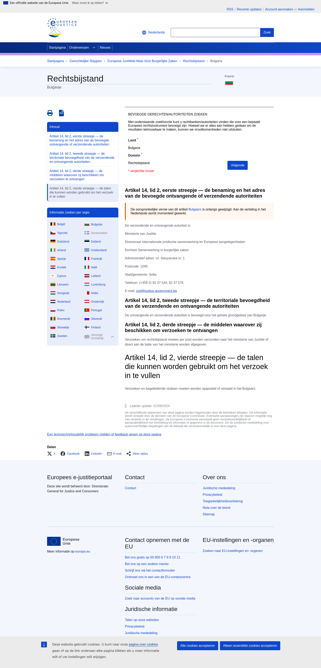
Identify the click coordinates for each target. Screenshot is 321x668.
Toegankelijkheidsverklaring (223, 501)
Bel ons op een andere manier (147, 564)
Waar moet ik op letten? (90, 2)
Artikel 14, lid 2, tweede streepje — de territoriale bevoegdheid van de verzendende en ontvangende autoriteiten (82, 157)
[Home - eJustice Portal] (62, 27)
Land (132, 140)
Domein (134, 155)
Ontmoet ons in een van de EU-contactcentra (157, 577)
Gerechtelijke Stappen (86, 61)
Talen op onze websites (142, 620)
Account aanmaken (279, 9)
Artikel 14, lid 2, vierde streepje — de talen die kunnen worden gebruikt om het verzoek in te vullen (81, 192)
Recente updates (249, 9)
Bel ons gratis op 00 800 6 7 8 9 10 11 (152, 557)
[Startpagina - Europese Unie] (63, 541)
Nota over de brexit (216, 507)
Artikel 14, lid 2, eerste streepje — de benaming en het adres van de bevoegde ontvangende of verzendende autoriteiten (79, 140)
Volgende (237, 165)
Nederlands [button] (153, 32)
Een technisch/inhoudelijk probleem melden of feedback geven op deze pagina (104, 434)
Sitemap (209, 514)
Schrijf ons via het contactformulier (150, 570)
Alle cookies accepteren (197, 645)
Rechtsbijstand (194, 61)
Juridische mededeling (219, 488)
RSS (230, 9)
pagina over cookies (143, 644)
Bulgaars (195, 209)
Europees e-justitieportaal (79, 477)
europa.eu (82, 551)
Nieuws (105, 47)
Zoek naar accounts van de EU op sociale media (160, 598)
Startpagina (57, 47)
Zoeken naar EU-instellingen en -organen (233, 551)
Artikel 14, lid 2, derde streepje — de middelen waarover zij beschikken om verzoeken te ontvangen (77, 175)
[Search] (267, 32)
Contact (130, 488)
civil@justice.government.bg (156, 291)
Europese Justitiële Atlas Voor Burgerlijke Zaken (142, 61)
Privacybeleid (212, 494)
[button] (52, 453)
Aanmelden (306, 9)
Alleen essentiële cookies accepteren (250, 645)
